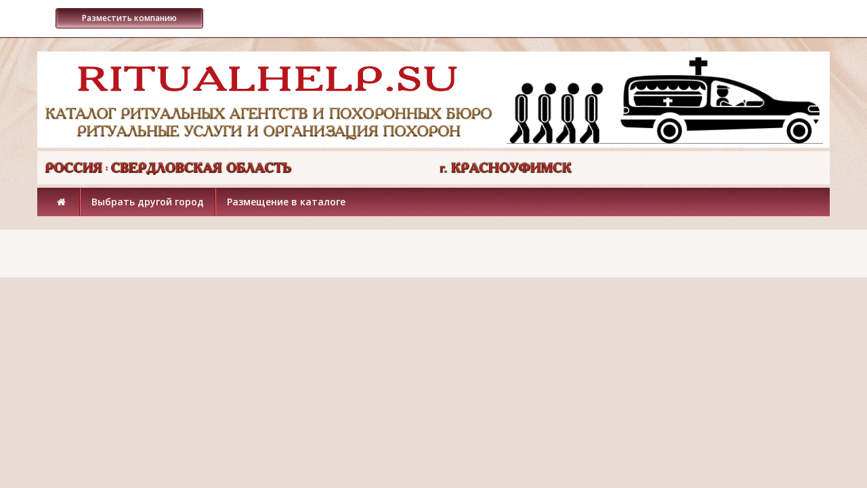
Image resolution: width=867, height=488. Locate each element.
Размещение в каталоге (286, 201)
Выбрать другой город (147, 201)
